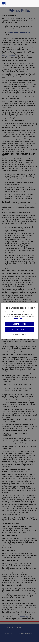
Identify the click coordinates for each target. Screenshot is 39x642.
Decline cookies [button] (19, 329)
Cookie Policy (19, 318)
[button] (19, 335)
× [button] (34, 307)
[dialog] (19, 321)
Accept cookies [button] (19, 324)
